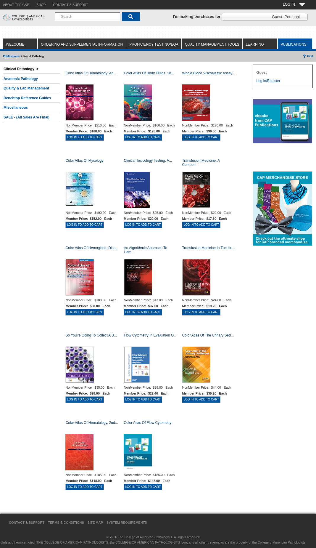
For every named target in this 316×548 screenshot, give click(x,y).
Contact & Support (26, 522)
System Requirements (127, 522)
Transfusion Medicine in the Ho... (208, 248)
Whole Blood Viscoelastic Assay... (208, 73)
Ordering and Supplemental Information (82, 44)
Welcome (15, 44)
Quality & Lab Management (26, 88)
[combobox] (87, 16)
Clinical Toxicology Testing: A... (148, 160)
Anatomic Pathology (21, 79)
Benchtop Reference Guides (27, 98)
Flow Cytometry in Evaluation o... (150, 335)
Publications (294, 44)
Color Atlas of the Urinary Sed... (208, 335)
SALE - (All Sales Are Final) (26, 117)
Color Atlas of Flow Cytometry (147, 423)
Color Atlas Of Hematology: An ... (91, 73)
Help (307, 55)
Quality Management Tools (212, 44)
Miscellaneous (16, 107)
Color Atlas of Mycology (84, 160)
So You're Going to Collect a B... (91, 335)
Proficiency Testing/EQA (153, 44)
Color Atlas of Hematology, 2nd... (91, 423)
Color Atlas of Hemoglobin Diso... (91, 248)
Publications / (11, 56)
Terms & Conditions (66, 522)
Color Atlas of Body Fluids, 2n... (149, 73)
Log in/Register (268, 81)
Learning (255, 44)
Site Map (95, 522)
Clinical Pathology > (21, 69)
